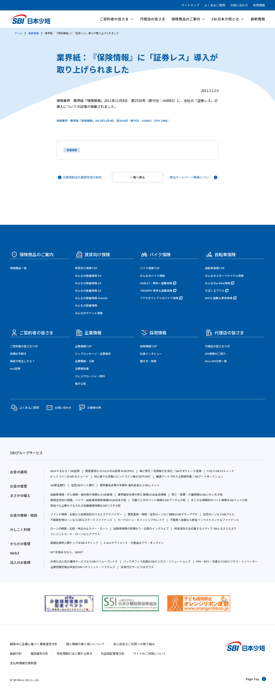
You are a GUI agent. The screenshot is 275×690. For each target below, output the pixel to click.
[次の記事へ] (193, 177)
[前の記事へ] (81, 177)
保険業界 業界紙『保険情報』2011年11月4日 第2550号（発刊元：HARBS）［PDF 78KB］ (113, 121)
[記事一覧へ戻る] (137, 177)
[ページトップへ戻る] (256, 679)
